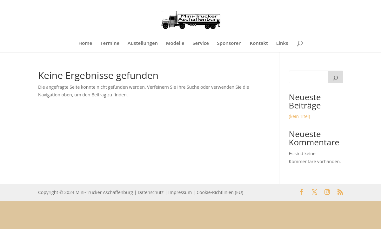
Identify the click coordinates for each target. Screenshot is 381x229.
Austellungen (143, 43)
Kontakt (259, 43)
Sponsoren (229, 43)
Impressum (180, 192)
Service (200, 43)
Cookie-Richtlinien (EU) (220, 192)
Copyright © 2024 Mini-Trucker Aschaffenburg (85, 192)
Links (282, 43)
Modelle (175, 43)
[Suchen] (335, 77)
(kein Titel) (299, 116)
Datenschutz (151, 192)
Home (85, 43)
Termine (109, 43)
